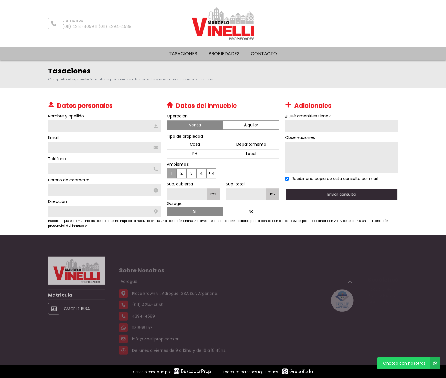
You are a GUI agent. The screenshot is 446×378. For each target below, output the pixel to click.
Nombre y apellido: (66, 116)
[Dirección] (104, 211)
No (251, 212)
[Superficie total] (246, 194)
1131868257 (142, 335)
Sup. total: (235, 184)
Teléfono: (57, 159)
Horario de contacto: (68, 180)
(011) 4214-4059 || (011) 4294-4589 (96, 26)
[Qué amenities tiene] (342, 126)
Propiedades (223, 53)
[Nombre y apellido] (104, 126)
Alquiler (251, 125)
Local (251, 154)
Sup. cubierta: (180, 184)
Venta (195, 125)
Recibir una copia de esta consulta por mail (335, 178)
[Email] (104, 147)
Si (194, 212)
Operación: (178, 116)
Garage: (174, 204)
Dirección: (57, 201)
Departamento (251, 145)
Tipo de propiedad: (185, 137)
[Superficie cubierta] (187, 194)
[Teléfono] (104, 168)
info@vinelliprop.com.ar (155, 347)
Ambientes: (178, 165)
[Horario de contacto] (104, 190)
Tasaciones (183, 53)
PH (194, 154)
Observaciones (301, 137)
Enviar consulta (342, 194)
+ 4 (211, 174)
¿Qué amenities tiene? (308, 116)
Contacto (264, 53)
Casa (195, 145)
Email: (53, 137)
